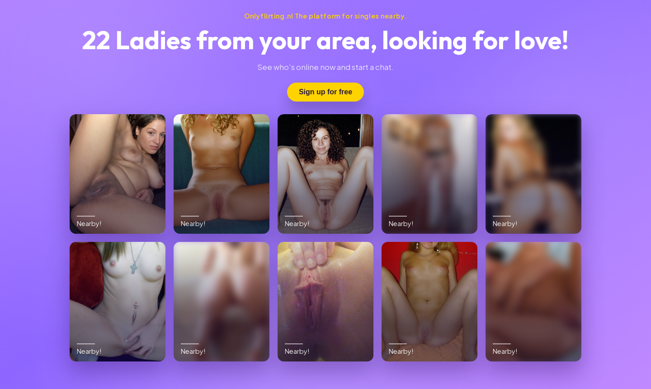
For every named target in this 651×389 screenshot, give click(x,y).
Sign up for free (325, 92)
